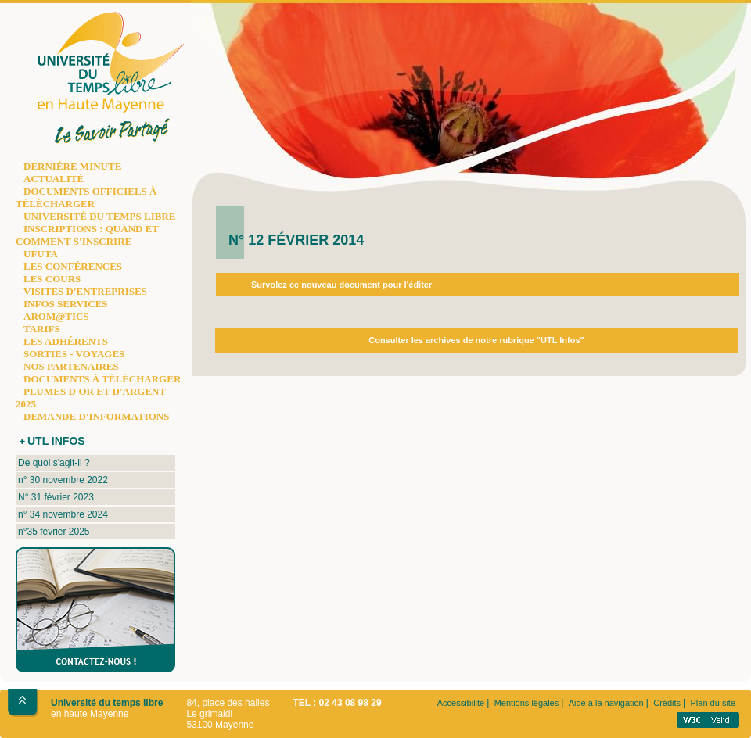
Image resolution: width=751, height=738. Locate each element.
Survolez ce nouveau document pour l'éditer (341, 284)
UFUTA (40, 254)
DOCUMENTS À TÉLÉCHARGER (102, 379)
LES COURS (52, 279)
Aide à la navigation (606, 703)
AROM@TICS (56, 316)
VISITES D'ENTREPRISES (85, 291)
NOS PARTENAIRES (71, 366)
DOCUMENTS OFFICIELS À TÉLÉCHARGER (86, 197)
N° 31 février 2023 (56, 497)
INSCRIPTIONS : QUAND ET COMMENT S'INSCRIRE (87, 235)
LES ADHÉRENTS (65, 341)
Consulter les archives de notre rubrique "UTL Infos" (476, 340)
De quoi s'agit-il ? (54, 462)
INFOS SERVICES (65, 304)
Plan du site (713, 703)
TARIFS (41, 329)
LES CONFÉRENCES (72, 266)
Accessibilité (461, 703)
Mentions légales (526, 703)
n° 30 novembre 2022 (63, 480)
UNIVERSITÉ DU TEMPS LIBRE (99, 216)
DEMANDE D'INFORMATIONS (96, 416)
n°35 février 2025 (54, 531)
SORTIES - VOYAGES (73, 354)
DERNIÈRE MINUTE (72, 166)
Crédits (667, 703)
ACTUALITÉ (53, 178)
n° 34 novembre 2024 (63, 514)
